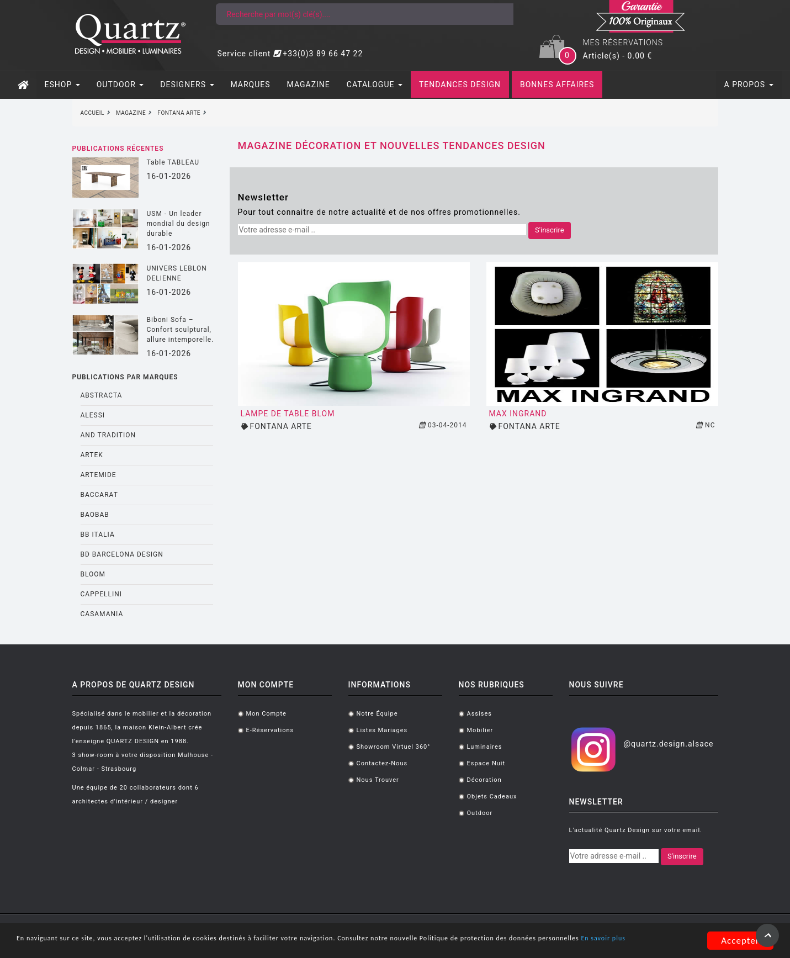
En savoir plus (143, 945)
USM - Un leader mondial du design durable (178, 223)
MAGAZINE (308, 84)
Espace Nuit (486, 763)
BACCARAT (99, 495)
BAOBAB (95, 514)
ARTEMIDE (98, 475)
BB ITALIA (98, 534)
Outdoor (480, 813)
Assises (479, 713)
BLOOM (93, 574)
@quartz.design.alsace (668, 743)
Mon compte (266, 713)
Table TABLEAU (173, 162)
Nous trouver (378, 780)
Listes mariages (382, 730)
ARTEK (92, 455)
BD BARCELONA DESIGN (122, 554)
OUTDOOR (120, 84)
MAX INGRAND (518, 413)
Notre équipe (377, 713)
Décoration (484, 780)
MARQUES (251, 84)
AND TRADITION (108, 435)
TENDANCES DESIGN (460, 84)
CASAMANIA (102, 614)
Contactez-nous (382, 763)
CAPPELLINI (102, 594)
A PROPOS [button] (748, 84)
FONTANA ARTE (280, 426)
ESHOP (62, 84)
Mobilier (480, 730)
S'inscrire (549, 230)
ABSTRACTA (102, 395)
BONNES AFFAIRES (557, 84)
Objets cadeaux (492, 796)
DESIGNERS (187, 84)
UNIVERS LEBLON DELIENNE (177, 273)
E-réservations (270, 730)
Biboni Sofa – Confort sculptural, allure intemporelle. (180, 329)
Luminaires (484, 746)
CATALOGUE (374, 84)
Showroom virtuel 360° (394, 746)
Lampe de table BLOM (288, 413)
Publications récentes (118, 148)
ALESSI (93, 415)
